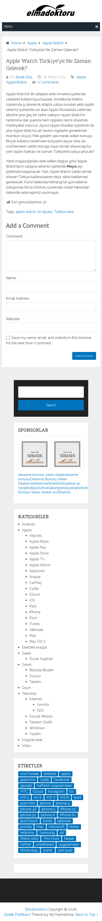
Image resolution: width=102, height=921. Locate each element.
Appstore (36, 571)
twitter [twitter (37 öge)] (25, 844)
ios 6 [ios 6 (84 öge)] (38, 797)
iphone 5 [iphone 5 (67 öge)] (48, 809)
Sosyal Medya (40, 716)
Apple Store (39, 553)
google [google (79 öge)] (26, 785)
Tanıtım (35, 682)
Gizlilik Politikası (16, 915)
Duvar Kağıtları (41, 659)
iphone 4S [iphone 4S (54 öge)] (28, 809)
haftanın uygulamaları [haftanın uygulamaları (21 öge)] (54, 785)
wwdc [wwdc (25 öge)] (48, 850)
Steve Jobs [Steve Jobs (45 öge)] (29, 838)
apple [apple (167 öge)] (65, 774)
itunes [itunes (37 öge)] (48, 821)
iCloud (34, 594)
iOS (32, 600)
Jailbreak (36, 630)
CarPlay (35, 583)
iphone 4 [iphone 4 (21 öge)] (63, 803)
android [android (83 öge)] (50, 774)
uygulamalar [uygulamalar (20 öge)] (69, 844)
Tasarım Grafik (40, 722)
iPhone (34, 612)
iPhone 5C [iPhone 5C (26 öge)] (68, 809)
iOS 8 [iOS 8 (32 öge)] (64, 797)
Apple (81, 77)
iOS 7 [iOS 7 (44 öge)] (51, 797)
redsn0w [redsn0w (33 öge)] (27, 833)
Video (26, 746)
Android (28, 524)
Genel (26, 665)
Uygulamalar (32, 740)
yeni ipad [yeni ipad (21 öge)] (65, 850)
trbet (60, 483)
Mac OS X (37, 641)
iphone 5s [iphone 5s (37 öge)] (28, 815)
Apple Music (39, 541)
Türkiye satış (64, 212)
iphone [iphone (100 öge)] (45, 803)
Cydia (34, 588)
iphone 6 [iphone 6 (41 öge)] (48, 815)
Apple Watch (16, 82)
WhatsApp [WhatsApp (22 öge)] (29, 850)
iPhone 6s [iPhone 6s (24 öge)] (68, 815)
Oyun (26, 688)
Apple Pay (37, 547)
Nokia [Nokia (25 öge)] (74, 827)
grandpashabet (69, 488)
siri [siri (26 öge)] (62, 833)
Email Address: (18, 298)
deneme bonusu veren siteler (41, 475)
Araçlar (35, 577)
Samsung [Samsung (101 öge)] (47, 833)
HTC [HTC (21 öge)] (24, 791)
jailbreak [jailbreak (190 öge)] (64, 821)
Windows (37, 728)
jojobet (27, 488)
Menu (8, 26)
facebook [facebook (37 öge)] (61, 780)
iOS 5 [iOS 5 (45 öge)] (24, 797)
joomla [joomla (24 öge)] (26, 827)
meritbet (35, 483)
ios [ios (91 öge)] (71, 791)
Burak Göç (24, 77)
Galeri (26, 653)
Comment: (14, 236)
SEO (40, 710)
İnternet (35, 699)
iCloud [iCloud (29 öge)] (38, 791)
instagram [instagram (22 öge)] (56, 791)
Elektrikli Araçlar (34, 647)
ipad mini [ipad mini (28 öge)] (27, 803)
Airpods (35, 536)
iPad (32, 606)
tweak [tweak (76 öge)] (69, 838)
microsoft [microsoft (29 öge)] (57, 827)
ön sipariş (44, 212)
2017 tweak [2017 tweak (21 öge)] (29, 774)
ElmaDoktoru (35, 909)
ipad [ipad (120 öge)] (77, 797)
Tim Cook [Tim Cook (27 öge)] (51, 838)
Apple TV (37, 559)
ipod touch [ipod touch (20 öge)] (29, 821)
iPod (33, 618)
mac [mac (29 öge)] (40, 827)
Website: (13, 319)
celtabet (50, 488)
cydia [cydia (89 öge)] (44, 780)
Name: (11, 278)
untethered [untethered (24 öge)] (45, 844)
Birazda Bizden (41, 670)
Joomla (43, 704)
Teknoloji (29, 694)
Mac (32, 636)
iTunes (34, 624)
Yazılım (35, 734)
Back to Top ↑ (87, 915)
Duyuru (35, 676)
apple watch (26, 212)
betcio (65, 492)
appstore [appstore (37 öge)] (27, 780)
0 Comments (48, 82)
